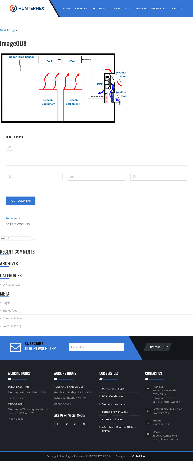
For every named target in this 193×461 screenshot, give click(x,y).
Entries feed (10, 310)
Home (66, 8)
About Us (81, 8)
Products (101, 8)
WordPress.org (12, 326)
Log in (6, 303)
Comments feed (13, 318)
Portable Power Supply (115, 411)
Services (141, 8)
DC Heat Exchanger (113, 388)
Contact (177, 8)
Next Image (7, 30)
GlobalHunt (139, 456)
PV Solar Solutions (112, 419)
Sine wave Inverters (113, 404)
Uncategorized (12, 284)
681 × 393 (25, 127)
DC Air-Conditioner (112, 396)
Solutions (122, 8)
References (158, 8)
